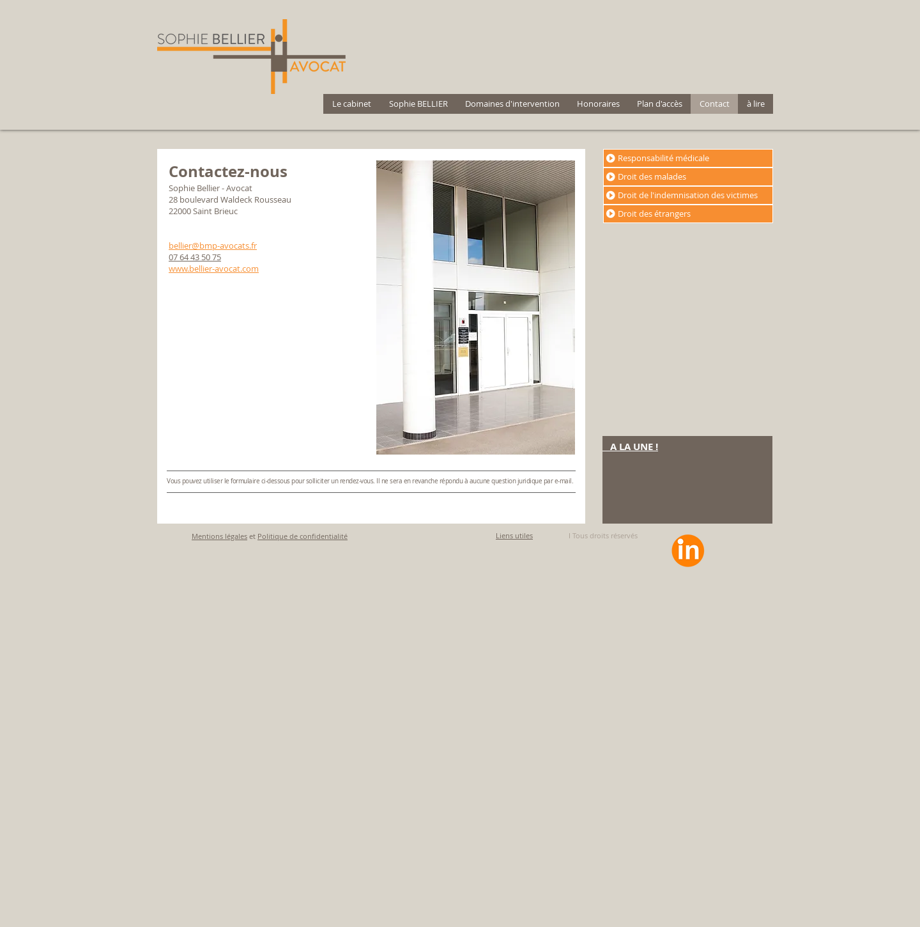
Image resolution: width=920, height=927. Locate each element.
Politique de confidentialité (302, 536)
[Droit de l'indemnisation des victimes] (688, 195)
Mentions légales (219, 536)
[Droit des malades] (688, 176)
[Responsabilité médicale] (688, 158)
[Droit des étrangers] (688, 214)
